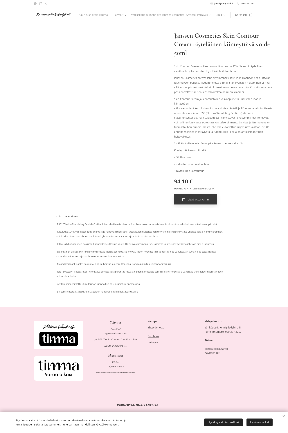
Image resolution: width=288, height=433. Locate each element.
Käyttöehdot (212, 353)
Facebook (153, 336)
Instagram (154, 342)
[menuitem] (178, 14)
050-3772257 (247, 3)
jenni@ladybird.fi (223, 3)
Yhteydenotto (156, 327)
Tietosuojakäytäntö (216, 348)
